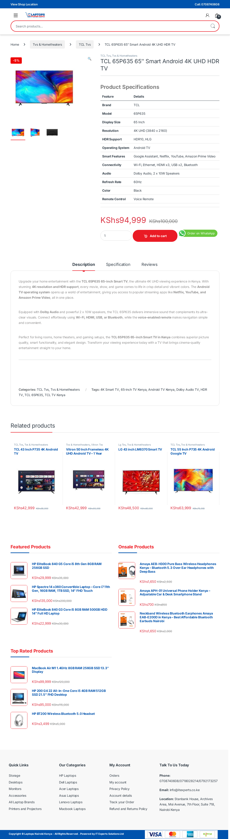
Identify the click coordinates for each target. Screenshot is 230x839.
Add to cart (158, 236)
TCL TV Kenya (55, 395)
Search (212, 26)
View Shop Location (24, 4)
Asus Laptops (69, 795)
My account (118, 782)
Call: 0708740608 (207, 4)
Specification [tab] (118, 264)
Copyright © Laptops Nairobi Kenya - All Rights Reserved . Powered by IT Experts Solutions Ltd (66, 833)
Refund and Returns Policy (128, 809)
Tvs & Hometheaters (47, 44)
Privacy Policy (119, 789)
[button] (89, 58)
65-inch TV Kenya (134, 389)
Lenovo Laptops (70, 802)
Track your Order (121, 802)
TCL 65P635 (33, 395)
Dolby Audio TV (187, 389)
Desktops (15, 782)
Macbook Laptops (72, 809)
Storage (14, 775)
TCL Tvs (85, 44)
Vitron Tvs (97, 444)
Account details (120, 795)
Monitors (15, 789)
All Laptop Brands (22, 802)
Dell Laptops (68, 782)
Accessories (17, 795)
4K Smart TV (109, 389)
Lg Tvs (122, 444)
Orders (114, 775)
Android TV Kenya (161, 389)
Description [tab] (83, 264)
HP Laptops (67, 775)
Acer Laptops (69, 789)
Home (15, 44)
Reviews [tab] (150, 264)
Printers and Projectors (25, 809)
